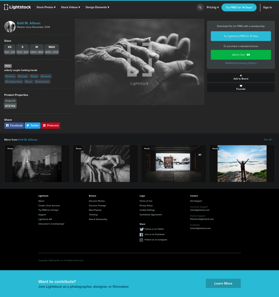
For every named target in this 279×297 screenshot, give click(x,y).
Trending (93, 214)
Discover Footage (97, 205)
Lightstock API (45, 219)
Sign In (267, 7)
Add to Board (240, 77)
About (41, 200)
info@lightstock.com (200, 209)
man (34, 76)
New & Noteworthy (98, 219)
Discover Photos (97, 200)
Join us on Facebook (154, 234)
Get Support (196, 200)
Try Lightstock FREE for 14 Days (241, 36)
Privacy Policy (146, 205)
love (28, 81)
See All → (269, 139)
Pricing (213, 7)
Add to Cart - (241, 55)
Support (42, 214)
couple (22, 76)
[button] (46, 7)
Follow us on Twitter (154, 228)
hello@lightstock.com (200, 228)
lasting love (42, 81)
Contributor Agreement (151, 214)
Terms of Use (146, 200)
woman (45, 76)
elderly (10, 76)
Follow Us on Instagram (156, 239)
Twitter (32, 125)
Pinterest (51, 125)
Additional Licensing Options (241, 63)
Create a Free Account (49, 205)
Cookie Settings (147, 209)
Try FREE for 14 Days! (239, 7)
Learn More (223, 283)
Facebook (14, 125)
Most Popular (95, 209)
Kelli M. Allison (28, 23)
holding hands (14, 81)
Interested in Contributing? (51, 223)
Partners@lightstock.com (202, 218)
